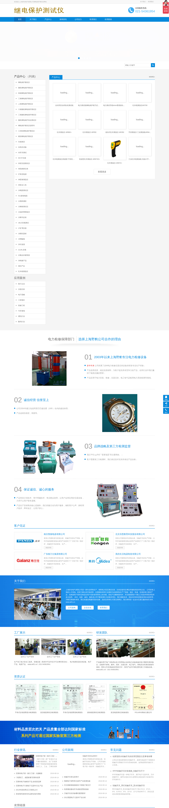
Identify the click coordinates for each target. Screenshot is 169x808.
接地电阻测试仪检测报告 (120, 712)
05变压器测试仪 (23, 163)
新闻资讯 (63, 19)
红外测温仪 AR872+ (114, 163)
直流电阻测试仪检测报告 (73, 712)
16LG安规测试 (22, 223)
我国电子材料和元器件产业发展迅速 (77, 779)
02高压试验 (21, 147)
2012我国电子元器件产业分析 (75, 796)
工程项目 (20, 300)
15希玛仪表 (21, 217)
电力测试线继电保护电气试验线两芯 (89, 105)
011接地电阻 (21, 196)
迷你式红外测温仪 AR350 (114, 132)
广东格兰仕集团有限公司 (55, 554)
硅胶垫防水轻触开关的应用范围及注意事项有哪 (132, 756)
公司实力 (78, 19)
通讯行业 (20, 316)
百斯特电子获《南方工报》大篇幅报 (46, 756)
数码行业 (20, 322)
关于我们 (143, 1)
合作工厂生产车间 (27, 657)
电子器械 (20, 295)
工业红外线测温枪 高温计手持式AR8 (140, 159)
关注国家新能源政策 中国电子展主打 (77, 783)
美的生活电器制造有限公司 (128, 554)
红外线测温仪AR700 (140, 105)
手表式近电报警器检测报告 (96, 712)
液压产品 (20, 266)
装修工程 (20, 305)
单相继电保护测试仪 (24, 93)
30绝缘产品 (21, 261)
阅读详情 (48, 547)
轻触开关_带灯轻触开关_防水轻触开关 (128, 786)
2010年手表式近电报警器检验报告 (26, 712)
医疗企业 (20, 284)
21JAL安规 (21, 250)
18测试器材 (21, 233)
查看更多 (102, 172)
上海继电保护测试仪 (24, 104)
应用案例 (108, 19)
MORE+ (152, 77)
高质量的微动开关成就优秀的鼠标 (76, 787)
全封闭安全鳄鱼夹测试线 (64, 105)
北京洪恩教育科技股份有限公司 (130, 534)
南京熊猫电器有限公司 (54, 534)
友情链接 (19, 804)
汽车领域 (20, 311)
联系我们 (151, 1)
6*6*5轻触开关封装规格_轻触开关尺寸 (128, 771)
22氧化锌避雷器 (23, 255)
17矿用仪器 (21, 228)
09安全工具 (21, 185)
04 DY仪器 (21, 158)
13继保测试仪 (22, 206)
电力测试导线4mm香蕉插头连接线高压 (114, 105)
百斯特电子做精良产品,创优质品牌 (28, 779)
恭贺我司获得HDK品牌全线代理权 (28, 791)
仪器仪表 (20, 289)
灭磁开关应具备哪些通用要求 (74, 791)
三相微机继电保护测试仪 (26, 115)
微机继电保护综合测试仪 (26, 120)
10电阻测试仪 (22, 190)
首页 (20, 19)
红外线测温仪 (22, 271)
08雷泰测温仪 (22, 179)
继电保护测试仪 (23, 82)
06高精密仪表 (22, 169)
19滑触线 (20, 239)
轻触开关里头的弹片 (88, 756)
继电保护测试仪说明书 (25, 125)
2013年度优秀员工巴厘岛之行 (27, 787)
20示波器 (20, 244)
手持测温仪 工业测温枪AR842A (140, 132)
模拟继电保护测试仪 (24, 136)
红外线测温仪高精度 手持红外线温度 (64, 159)
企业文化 (88, 608)
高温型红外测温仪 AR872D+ (89, 159)
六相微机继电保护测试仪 (26, 109)
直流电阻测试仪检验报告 (143, 712)
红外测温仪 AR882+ (64, 132)
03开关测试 (21, 152)
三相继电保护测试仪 (24, 98)
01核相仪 (20, 142)
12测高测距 (21, 201)
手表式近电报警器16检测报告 (49, 712)
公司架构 (72, 608)
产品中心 (48, 19)
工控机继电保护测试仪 (25, 131)
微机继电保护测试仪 (24, 88)
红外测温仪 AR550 (89, 132)
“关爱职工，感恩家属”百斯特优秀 (28, 775)
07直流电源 (21, 174)
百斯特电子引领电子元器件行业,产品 (29, 783)
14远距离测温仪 (23, 212)
